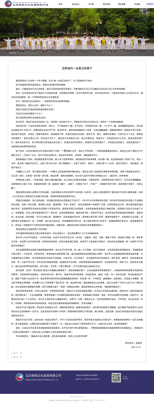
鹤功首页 (13, 53)
